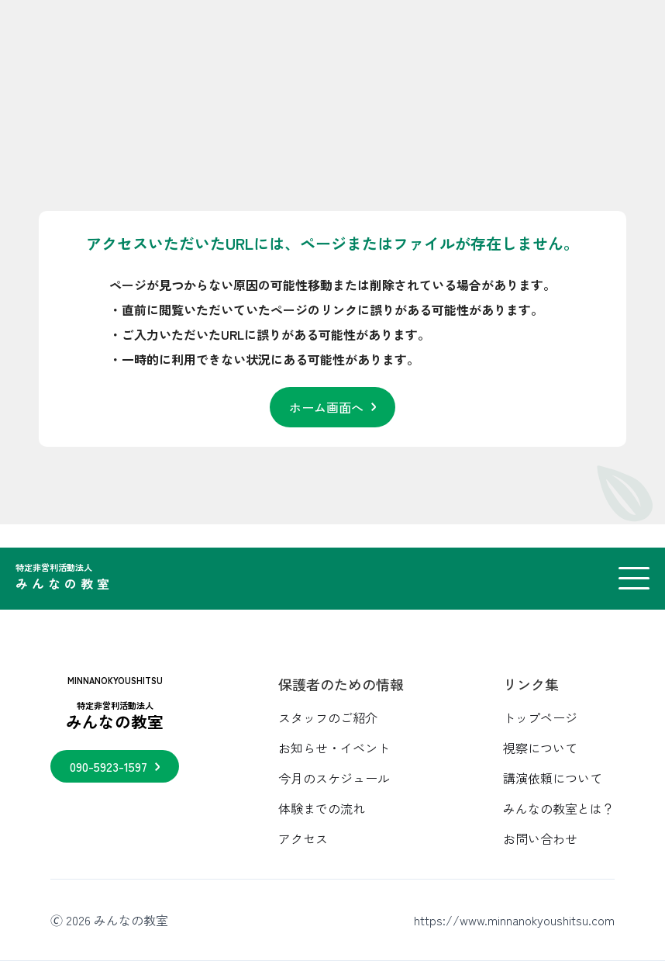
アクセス (303, 838)
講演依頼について (552, 778)
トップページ (540, 717)
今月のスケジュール (334, 778)
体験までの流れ (321, 808)
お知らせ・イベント (334, 747)
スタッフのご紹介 (327, 717)
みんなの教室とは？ (559, 808)
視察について (540, 747)
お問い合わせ (540, 838)
